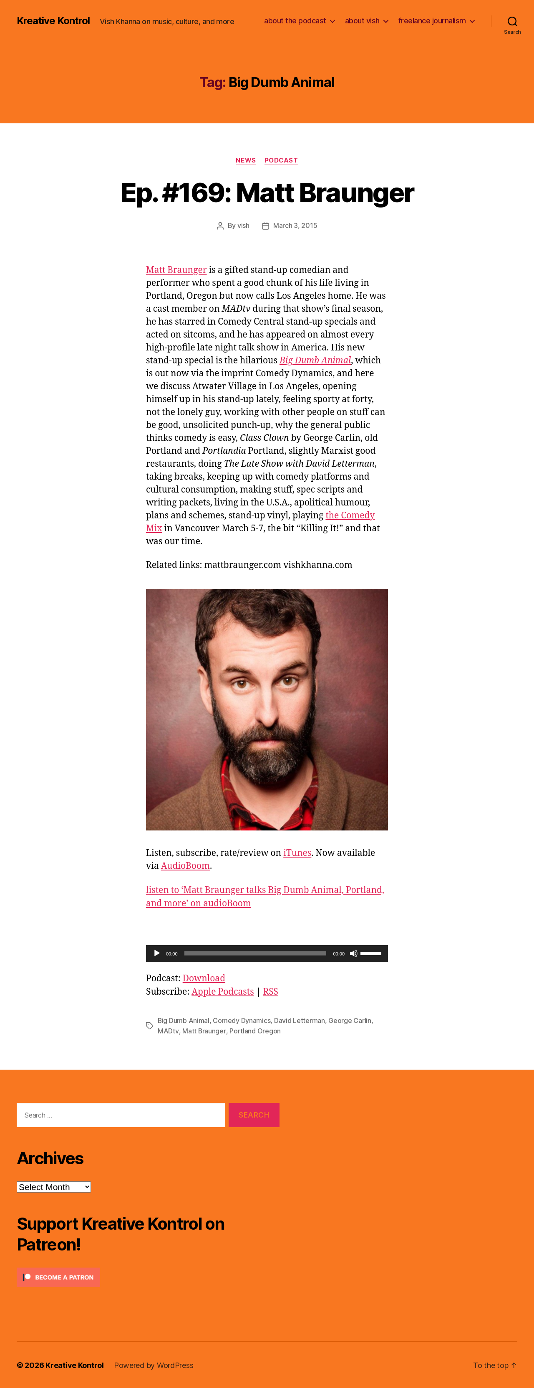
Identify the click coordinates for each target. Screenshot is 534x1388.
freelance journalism (432, 20)
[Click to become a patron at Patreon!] (148, 1276)
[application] (267, 953)
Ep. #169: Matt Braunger (267, 192)
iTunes (297, 852)
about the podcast (295, 20)
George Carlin (350, 1020)
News (246, 160)
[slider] (255, 953)
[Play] (157, 953)
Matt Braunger (176, 269)
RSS (270, 991)
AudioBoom (185, 865)
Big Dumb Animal (184, 1020)
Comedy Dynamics (242, 1020)
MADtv (168, 1030)
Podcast (281, 160)
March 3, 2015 (295, 225)
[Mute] (354, 953)
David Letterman (300, 1020)
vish (243, 225)
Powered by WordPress (154, 1364)
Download (204, 978)
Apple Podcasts (222, 991)
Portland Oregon (254, 1030)
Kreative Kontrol (53, 21)
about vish (362, 20)
